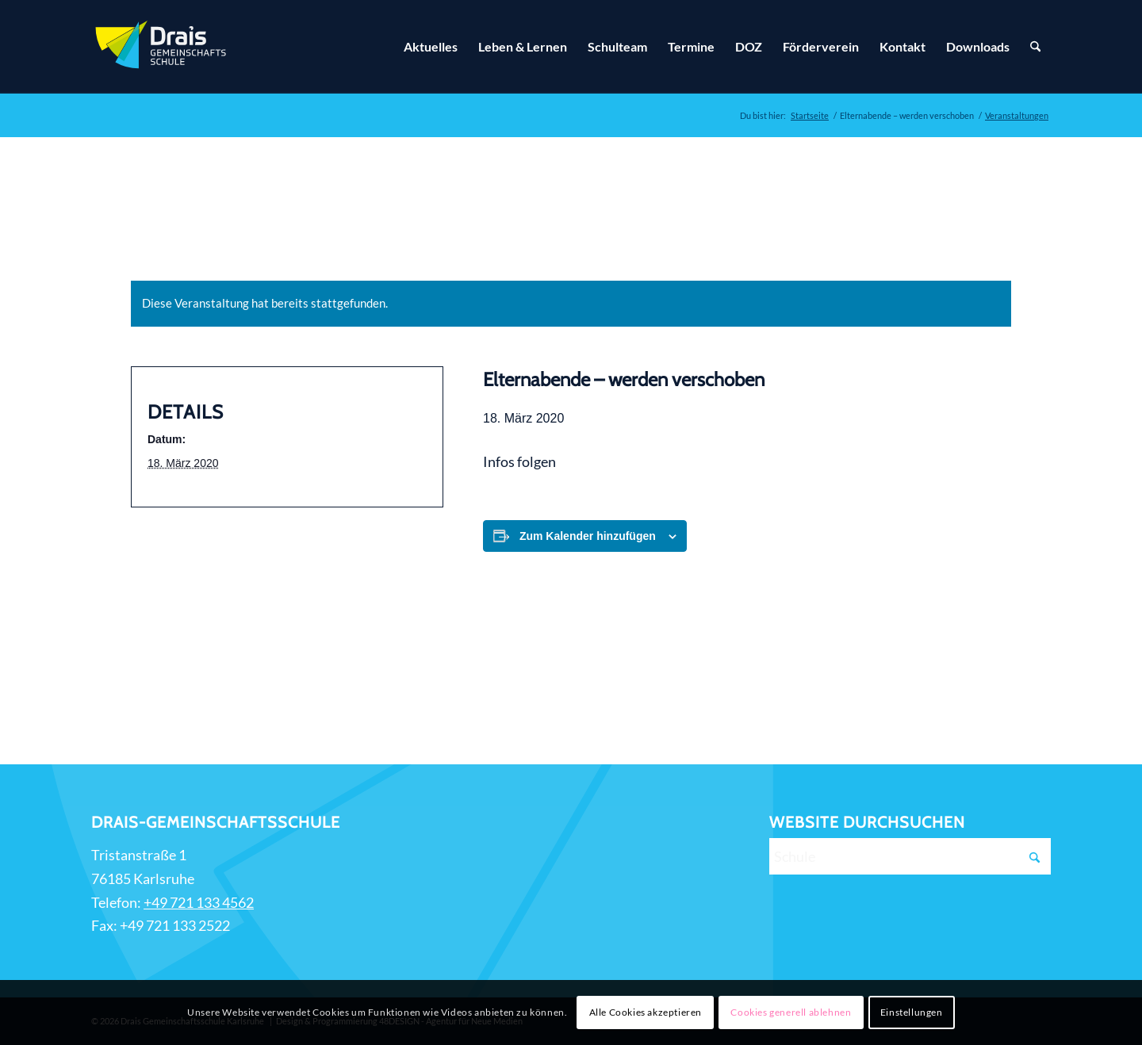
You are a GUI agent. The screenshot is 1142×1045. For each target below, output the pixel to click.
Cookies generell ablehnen (790, 1012)
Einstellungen (911, 1012)
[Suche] (1035, 47)
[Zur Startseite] (162, 47)
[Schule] (910, 856)
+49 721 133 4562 (199, 902)
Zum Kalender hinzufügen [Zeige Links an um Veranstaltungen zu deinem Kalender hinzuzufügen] (587, 536)
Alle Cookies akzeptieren (645, 1012)
